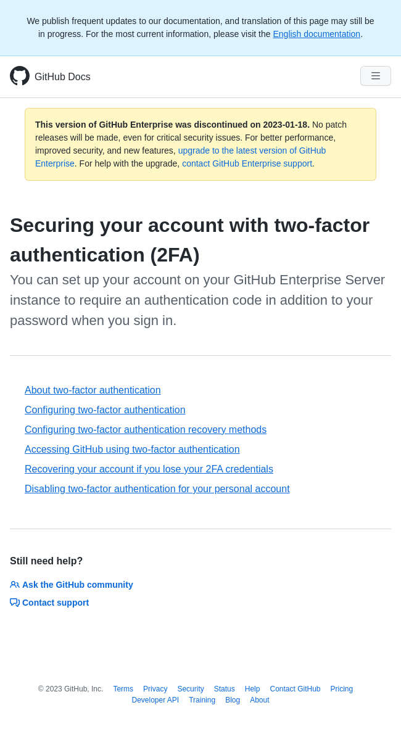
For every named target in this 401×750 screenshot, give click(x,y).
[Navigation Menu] (375, 76)
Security (190, 689)
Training (202, 700)
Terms (123, 689)
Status (224, 689)
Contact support (49, 603)
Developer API (155, 700)
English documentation (316, 34)
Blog (232, 700)
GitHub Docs (63, 77)
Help (252, 689)
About (259, 700)
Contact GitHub (295, 689)
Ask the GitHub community (71, 585)
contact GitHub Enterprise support (247, 163)
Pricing (342, 689)
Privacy (155, 689)
